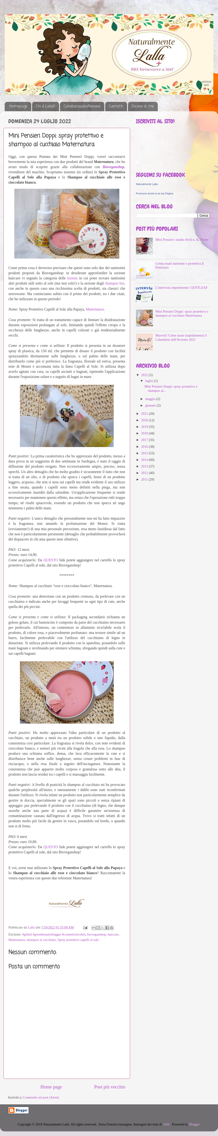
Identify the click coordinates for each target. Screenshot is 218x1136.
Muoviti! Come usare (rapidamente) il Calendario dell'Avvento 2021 (181, 337)
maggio (150, 399)
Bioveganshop (113, 167)
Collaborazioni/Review (82, 106)
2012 (145, 473)
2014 (145, 460)
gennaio (151, 405)
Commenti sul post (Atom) (41, 1097)
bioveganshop (96, 934)
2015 (145, 453)
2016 (145, 446)
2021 (145, 413)
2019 (145, 427)
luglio (149, 381)
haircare (113, 934)
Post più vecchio (109, 1086)
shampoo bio (114, 283)
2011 (145, 479)
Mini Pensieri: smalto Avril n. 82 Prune (181, 239)
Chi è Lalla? (45, 106)
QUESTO (50, 560)
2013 (145, 466)
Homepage (18, 106)
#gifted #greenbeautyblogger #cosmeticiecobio (54, 934)
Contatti (116, 106)
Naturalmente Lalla (147, 184)
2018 (145, 433)
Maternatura (95, 309)
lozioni (72, 278)
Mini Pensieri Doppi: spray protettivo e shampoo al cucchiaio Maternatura (181, 313)
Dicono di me (143, 106)
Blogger (194, 1124)
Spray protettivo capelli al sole (78, 940)
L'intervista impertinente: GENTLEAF (181, 287)
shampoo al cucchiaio (41, 940)
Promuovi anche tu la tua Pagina (154, 193)
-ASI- (166, 1124)
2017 (145, 440)
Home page (51, 1086)
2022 (145, 375)
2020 (145, 420)
